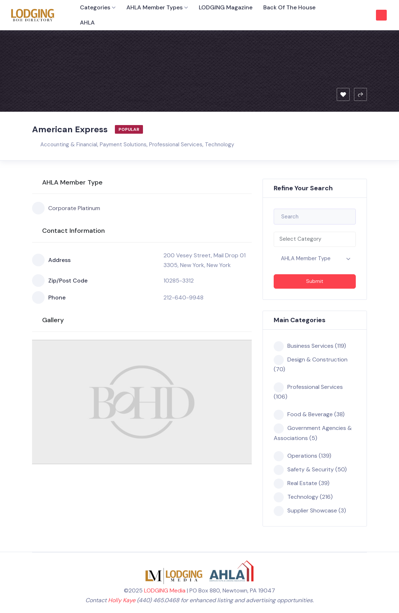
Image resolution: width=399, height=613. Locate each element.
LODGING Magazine (225, 7)
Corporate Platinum (66, 208)
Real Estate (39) (301, 483)
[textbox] (314, 239)
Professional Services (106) (308, 391)
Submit (314, 281)
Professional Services (175, 144)
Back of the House (289, 7)
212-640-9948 (183, 297)
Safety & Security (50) (310, 469)
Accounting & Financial (68, 144)
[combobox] (315, 239)
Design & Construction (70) (311, 364)
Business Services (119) (310, 346)
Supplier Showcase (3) (310, 510)
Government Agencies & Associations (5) (313, 432)
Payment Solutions (123, 144)
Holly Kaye (121, 600)
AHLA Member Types (154, 7)
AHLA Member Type (306, 258)
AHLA (87, 22)
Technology (219, 144)
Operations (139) (302, 456)
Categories (95, 7)
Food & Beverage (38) (309, 414)
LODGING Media (164, 590)
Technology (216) (303, 497)
